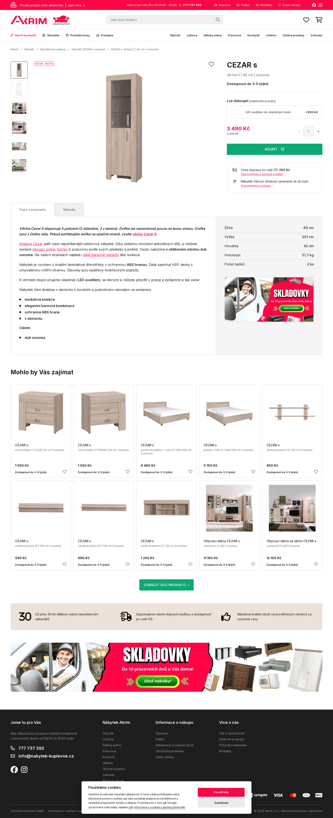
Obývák (175, 35)
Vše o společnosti (231, 733)
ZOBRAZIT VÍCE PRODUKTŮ (166, 585)
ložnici (62, 249)
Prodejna (104, 35)
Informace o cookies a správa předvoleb (75, 810)
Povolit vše (221, 792)
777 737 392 (31, 748)
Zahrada (316, 35)
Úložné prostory (293, 35)
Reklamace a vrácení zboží (175, 745)
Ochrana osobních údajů (27, 810)
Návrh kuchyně (23, 35)
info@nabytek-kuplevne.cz (46, 756)
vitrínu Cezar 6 (144, 234)
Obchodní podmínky (170, 751)
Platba (243, 5)
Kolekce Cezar (31, 244)
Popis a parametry (32, 210)
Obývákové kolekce (53, 49)
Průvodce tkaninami (233, 745)
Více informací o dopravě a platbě (263, 174)
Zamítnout (221, 802)
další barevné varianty (101, 255)
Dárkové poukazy (231, 739)
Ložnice (192, 35)
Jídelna (271, 35)
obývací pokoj (43, 249)
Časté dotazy (289, 5)
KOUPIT (274, 149)
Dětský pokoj (213, 35)
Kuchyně (253, 35)
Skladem (50, 35)
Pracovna (234, 35)
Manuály (69, 210)
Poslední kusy (78, 35)
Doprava (222, 5)
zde (130, 807)
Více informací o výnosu (257, 185)
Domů (14, 49)
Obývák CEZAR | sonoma (88, 49)
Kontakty (264, 5)
